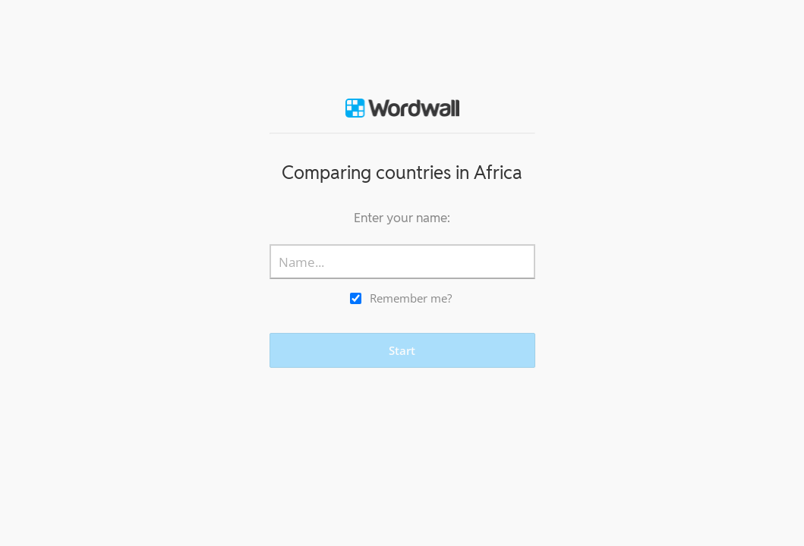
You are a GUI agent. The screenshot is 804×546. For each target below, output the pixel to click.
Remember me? (411, 298)
